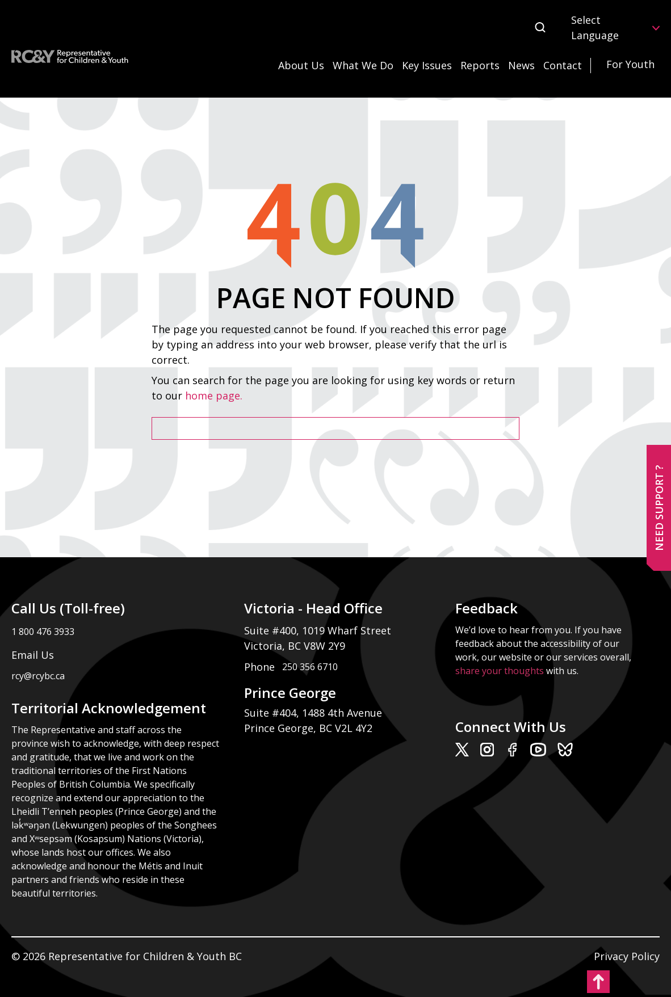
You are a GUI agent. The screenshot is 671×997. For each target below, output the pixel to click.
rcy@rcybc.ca (38, 676)
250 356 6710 (310, 667)
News (521, 65)
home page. (215, 395)
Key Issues (427, 65)
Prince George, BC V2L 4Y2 (308, 728)
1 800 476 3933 (42, 631)
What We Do (363, 65)
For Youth (630, 64)
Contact (562, 65)
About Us (301, 65)
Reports (480, 65)
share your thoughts (499, 670)
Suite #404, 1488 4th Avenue (314, 713)
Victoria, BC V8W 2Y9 (296, 646)
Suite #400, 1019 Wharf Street (320, 630)
